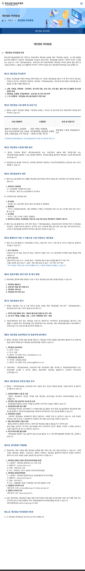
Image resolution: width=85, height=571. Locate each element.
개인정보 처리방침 (42, 30)
